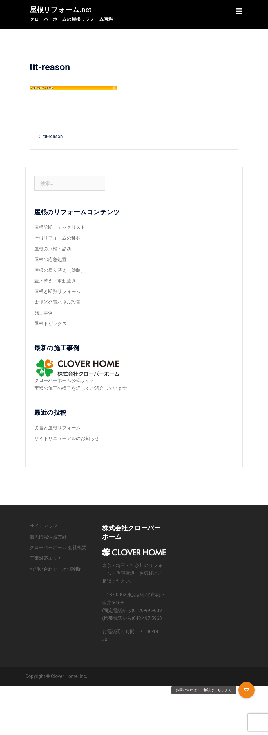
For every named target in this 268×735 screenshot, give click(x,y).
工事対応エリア (46, 558)
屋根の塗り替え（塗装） (59, 270)
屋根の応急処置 (50, 259)
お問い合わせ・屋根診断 (55, 569)
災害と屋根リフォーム (57, 427)
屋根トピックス (50, 323)
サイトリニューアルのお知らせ (66, 438)
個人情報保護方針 (48, 537)
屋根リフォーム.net (60, 10)
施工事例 (43, 313)
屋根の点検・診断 (52, 248)
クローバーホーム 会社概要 (58, 547)
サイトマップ (43, 526)
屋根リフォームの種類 (57, 238)
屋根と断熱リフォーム (57, 291)
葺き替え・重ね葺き (55, 281)
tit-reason (53, 136)
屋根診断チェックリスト (59, 227)
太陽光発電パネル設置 (57, 302)
